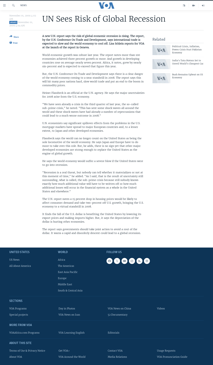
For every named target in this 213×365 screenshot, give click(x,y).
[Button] (14, 37)
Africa (61, 259)
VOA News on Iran (69, 314)
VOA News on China (119, 308)
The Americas (66, 265)
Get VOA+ (64, 350)
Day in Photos (67, 308)
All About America (20, 265)
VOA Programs (18, 308)
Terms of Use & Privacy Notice (27, 350)
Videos (161, 308)
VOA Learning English (72, 332)
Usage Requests (166, 350)
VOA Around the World (72, 356)
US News (14, 259)
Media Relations (117, 356)
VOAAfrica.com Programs (24, 332)
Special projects (18, 314)
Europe (62, 278)
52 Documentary (117, 314)
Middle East (65, 284)
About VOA (15, 356)
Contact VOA (115, 350)
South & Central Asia (70, 290)
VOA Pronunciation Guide (172, 356)
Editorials (113, 332)
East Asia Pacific (68, 272)
